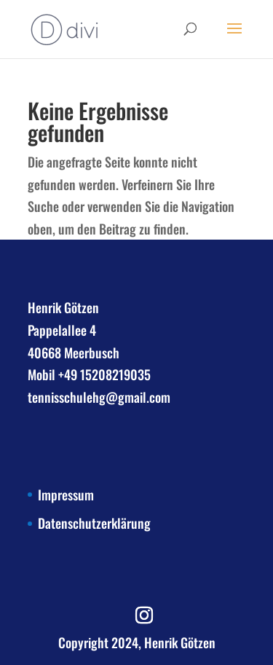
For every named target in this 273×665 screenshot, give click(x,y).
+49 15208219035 (104, 374)
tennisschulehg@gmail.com (99, 396)
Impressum (66, 494)
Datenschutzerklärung (94, 522)
